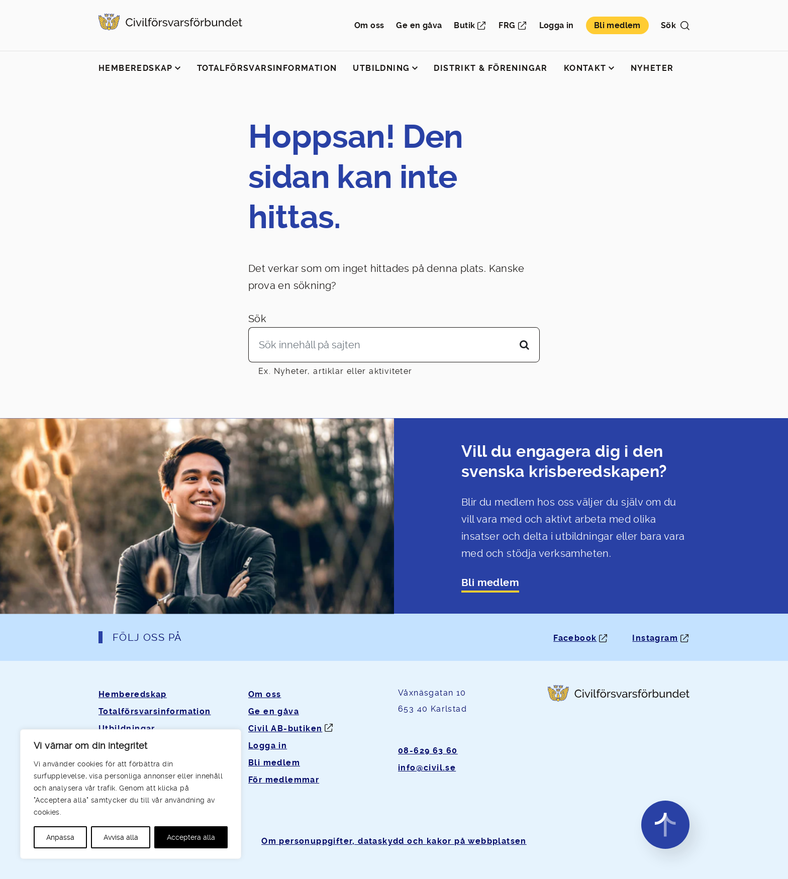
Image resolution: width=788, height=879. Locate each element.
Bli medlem (617, 25)
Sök (257, 319)
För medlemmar (283, 780)
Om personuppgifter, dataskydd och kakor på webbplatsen (394, 841)
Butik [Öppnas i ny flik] (464, 25)
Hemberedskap (135, 68)
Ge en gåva (419, 25)
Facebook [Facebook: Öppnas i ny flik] (575, 638)
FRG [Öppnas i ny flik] (507, 25)
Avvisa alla (121, 837)
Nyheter (652, 68)
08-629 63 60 (428, 750)
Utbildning (381, 68)
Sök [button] (675, 25)
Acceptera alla (191, 837)
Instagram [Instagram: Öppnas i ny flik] (655, 638)
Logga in (556, 25)
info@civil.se (427, 767)
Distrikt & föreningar (490, 68)
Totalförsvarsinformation (267, 68)
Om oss (369, 25)
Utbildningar (126, 728)
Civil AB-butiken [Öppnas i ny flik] (285, 728)
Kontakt (585, 68)
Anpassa (60, 837)
